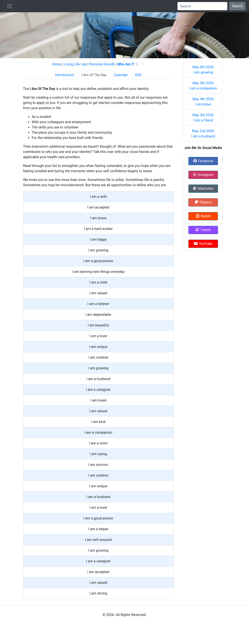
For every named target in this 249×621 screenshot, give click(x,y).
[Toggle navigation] (9, 6)
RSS (138, 75)
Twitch (203, 230)
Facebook (203, 161)
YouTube (203, 244)
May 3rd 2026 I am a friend (203, 117)
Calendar (121, 75)
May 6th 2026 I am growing (203, 69)
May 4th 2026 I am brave (203, 101)
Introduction (64, 75)
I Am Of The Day (93, 75)
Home (56, 64)
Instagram (202, 175)
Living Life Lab (75, 64)
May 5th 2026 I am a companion (203, 85)
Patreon (203, 202)
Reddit (203, 216)
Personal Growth (102, 64)
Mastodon (202, 188)
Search (237, 6)
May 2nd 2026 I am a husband (203, 133)
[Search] (202, 6)
